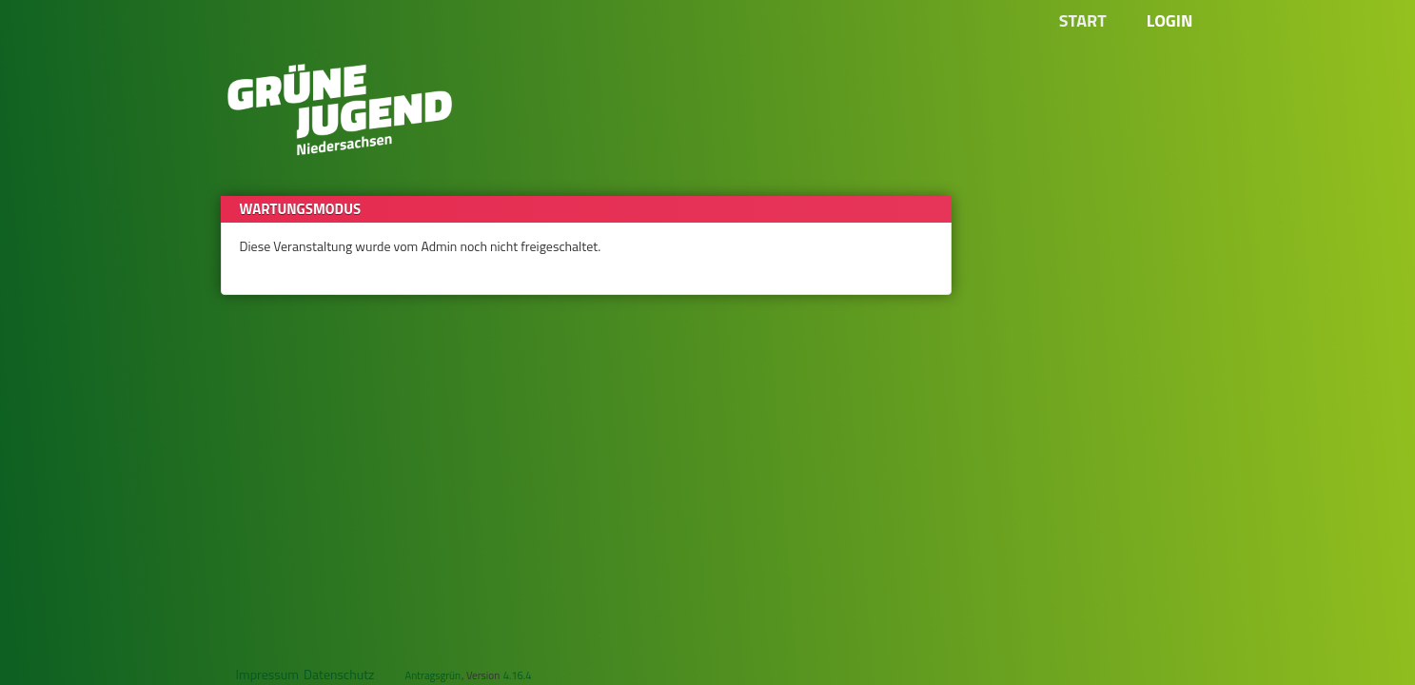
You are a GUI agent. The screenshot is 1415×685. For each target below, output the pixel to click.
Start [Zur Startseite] (1083, 20)
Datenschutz (339, 674)
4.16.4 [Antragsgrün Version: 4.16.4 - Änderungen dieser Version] (517, 675)
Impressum (267, 674)
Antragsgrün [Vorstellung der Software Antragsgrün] (432, 675)
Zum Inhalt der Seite (66, 44)
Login (1170, 20)
